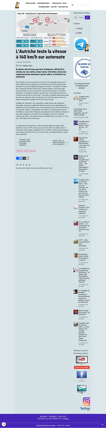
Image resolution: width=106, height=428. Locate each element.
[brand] (17, 5)
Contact (66, 419)
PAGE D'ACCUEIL (31, 3)
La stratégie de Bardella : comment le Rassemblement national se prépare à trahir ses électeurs (84, 296)
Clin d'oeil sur (63, 7)
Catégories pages (43, 3)
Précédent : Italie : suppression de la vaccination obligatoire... (24, 142)
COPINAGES (53, 416)
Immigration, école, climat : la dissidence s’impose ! (84, 257)
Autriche (32, 151)
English (78, 33)
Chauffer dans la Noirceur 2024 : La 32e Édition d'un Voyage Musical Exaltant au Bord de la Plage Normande (84, 331)
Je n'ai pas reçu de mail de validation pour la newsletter (82, 86)
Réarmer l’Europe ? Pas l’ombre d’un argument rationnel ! (84, 209)
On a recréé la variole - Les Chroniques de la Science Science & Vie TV (84, 227)
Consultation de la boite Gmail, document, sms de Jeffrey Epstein (80, 112)
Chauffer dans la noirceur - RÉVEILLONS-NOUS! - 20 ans (84, 125)
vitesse (26, 151)
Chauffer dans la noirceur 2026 (84, 99)
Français (79, 28)
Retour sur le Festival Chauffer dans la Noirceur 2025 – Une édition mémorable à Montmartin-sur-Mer (84, 163)
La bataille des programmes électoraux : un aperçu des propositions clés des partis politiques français (84, 275)
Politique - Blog (28, 65)
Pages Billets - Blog (59, 3)
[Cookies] (4, 424)
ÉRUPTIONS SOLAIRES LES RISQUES (84, 313)
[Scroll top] (102, 424)
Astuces (54, 7)
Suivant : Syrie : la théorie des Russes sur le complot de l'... (60, 142)
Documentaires (44, 7)
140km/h (19, 151)
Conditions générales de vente (45, 425)
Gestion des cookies (64, 425)
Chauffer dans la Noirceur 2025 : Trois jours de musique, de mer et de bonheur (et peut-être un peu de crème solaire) (84, 188)
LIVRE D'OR (62, 416)
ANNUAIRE (43, 416)
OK (87, 17)
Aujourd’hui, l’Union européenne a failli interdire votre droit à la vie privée (84, 142)
